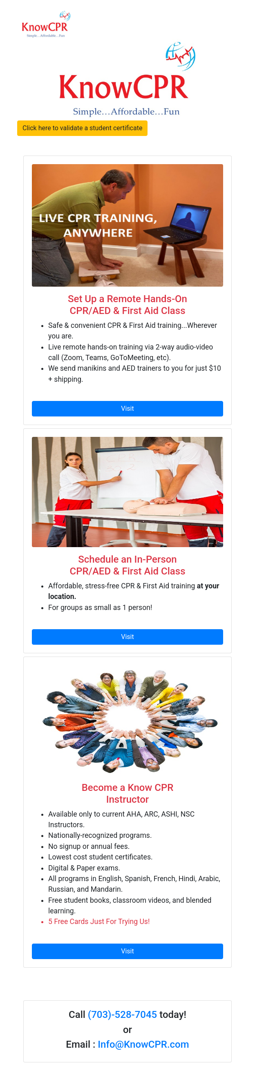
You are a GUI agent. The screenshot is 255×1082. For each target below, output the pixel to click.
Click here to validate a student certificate (82, 128)
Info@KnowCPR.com (143, 1044)
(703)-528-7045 (122, 1014)
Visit (127, 408)
